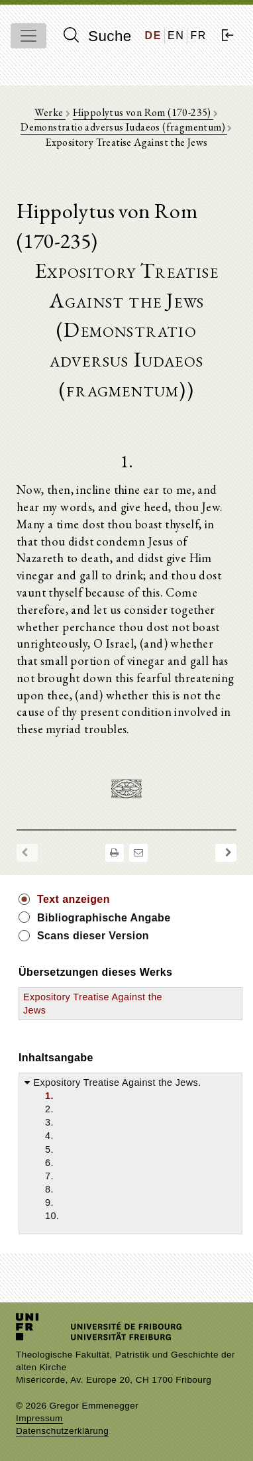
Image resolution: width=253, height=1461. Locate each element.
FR (198, 35)
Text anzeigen (73, 899)
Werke (49, 112)
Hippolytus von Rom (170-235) (143, 112)
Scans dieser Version (93, 935)
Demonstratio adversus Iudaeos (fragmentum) (124, 127)
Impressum (39, 1418)
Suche (97, 35)
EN (176, 35)
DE (153, 35)
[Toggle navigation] (28, 35)
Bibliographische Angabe (104, 917)
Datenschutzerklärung (62, 1431)
